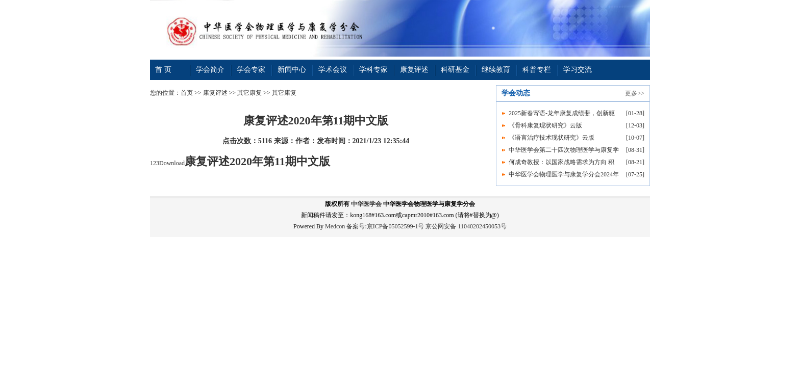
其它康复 (249, 92)
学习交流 (577, 69)
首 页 (163, 69)
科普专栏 (536, 69)
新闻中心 (292, 69)
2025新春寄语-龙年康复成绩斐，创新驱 (562, 113)
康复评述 (414, 69)
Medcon (335, 226)
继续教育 (496, 69)
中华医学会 (366, 203)
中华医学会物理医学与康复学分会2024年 (564, 174)
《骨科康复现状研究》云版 (545, 125)
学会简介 (210, 69)
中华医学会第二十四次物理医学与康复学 (564, 149)
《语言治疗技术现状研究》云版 (551, 137)
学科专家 (373, 69)
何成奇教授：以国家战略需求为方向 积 (561, 162)
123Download (240, 163)
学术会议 (332, 69)
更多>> (634, 93)
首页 (187, 92)
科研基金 (455, 69)
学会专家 (251, 69)
